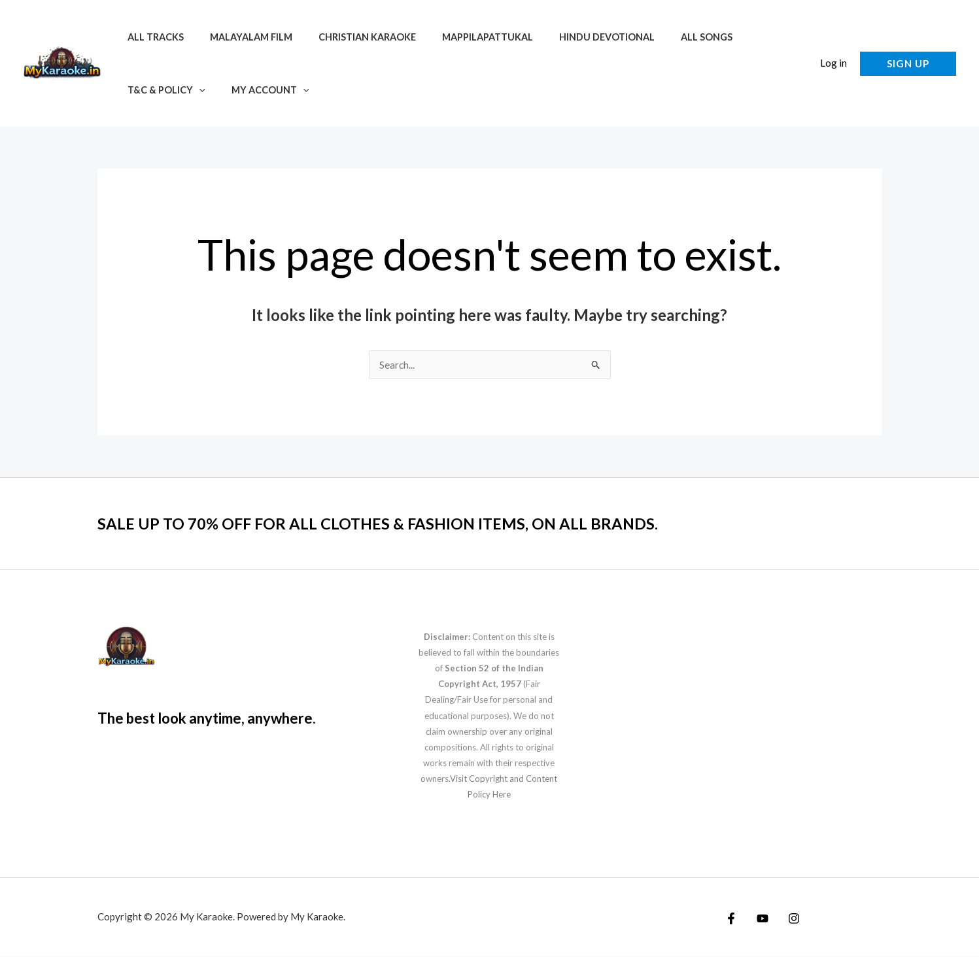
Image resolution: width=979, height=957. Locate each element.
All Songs (666, 36)
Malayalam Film (240, 36)
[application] (195, 89)
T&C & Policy (162, 89)
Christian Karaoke (349, 36)
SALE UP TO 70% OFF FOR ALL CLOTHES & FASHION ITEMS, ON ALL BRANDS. (401, 523)
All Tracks (152, 36)
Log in (833, 63)
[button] (797, 63)
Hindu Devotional (574, 36)
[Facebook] (731, 919)
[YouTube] (759, 919)
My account (259, 89)
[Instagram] (787, 919)
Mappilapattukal (462, 36)
